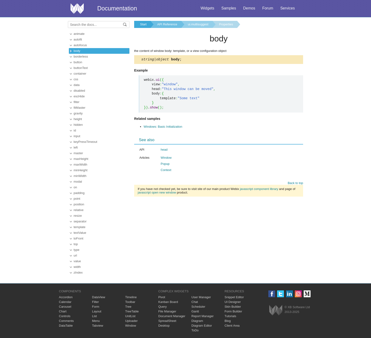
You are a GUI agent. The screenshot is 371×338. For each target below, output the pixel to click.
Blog (228, 321)
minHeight (81, 170)
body (77, 51)
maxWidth (80, 164)
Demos (249, 8)
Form (95, 306)
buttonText (81, 68)
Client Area (232, 325)
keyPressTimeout (85, 142)
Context (166, 170)
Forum (267, 8)
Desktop (164, 325)
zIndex (78, 272)
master (78, 153)
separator (80, 221)
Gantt (195, 311)
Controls (64, 316)
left (76, 147)
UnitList (130, 316)
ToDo (195, 330)
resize (78, 215)
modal (78, 181)
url (75, 255)
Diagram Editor (201, 325)
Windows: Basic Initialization (163, 127)
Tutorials (230, 316)
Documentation (117, 8)
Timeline (131, 297)
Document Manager (171, 316)
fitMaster (79, 107)
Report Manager (202, 316)
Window (166, 158)
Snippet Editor (234, 297)
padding (79, 193)
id (75, 130)
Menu (96, 321)
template (79, 227)
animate (79, 34)
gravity (78, 113)
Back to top (295, 183)
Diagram (197, 321)
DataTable (66, 325)
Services (287, 8)
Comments (66, 321)
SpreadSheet (167, 321)
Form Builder (233, 311)
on (75, 187)
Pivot (161, 297)
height (78, 119)
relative (79, 210)
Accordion (66, 297)
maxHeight (81, 159)
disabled (79, 90)
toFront (78, 238)
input (77, 136)
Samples (228, 8)
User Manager (201, 297)
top (76, 244)
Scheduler (198, 306)
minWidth (80, 176)
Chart (62, 311)
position (79, 204)
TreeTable (132, 311)
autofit (78, 39)
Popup (165, 164)
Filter (95, 302)
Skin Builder (233, 306)
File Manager (167, 311)
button (78, 62)
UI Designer (233, 302)
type (77, 250)
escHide (79, 96)
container (80, 73)
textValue (80, 232)
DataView (98, 297)
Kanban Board (168, 302)
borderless (81, 56)
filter (77, 102)
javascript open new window (157, 193)
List (94, 316)
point (77, 198)
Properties (226, 24)
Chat (194, 302)
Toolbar (130, 302)
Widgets (207, 8)
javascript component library (259, 189)
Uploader (131, 321)
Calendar (65, 302)
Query (162, 306)
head (164, 150)
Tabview (97, 325)
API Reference (167, 24)
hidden (78, 124)
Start (143, 24)
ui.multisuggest (198, 24)
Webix (275, 310)
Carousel (65, 306)
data (77, 85)
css (76, 79)
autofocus (80, 45)
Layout (96, 311)
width (77, 267)
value (77, 261)
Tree (128, 306)
